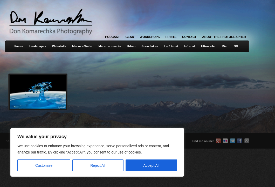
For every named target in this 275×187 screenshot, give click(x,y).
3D (236, 46)
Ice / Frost (171, 46)
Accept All (151, 165)
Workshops (150, 36)
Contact (189, 36)
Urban (131, 46)
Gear (130, 36)
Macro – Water (82, 46)
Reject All (97, 165)
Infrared (189, 46)
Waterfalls (59, 46)
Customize (43, 165)
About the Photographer (224, 36)
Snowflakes (149, 46)
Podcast (112, 36)
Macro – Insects (110, 46)
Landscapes (37, 46)
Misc (225, 46)
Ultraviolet (208, 46)
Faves (18, 46)
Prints (171, 36)
